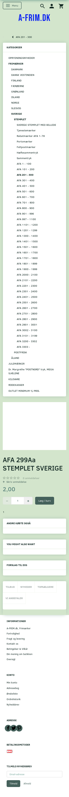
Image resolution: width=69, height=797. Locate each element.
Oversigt (11, 659)
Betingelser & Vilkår (17, 648)
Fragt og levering (16, 638)
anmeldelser (31, 478)
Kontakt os (12, 643)
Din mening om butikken (19, 654)
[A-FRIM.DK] (34, 18)
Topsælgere (46, 587)
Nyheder (26, 587)
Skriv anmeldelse (16, 481)
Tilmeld (13, 783)
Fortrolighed (13, 633)
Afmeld (27, 783)
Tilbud (10, 587)
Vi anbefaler (14, 598)
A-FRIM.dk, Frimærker (19, 628)
